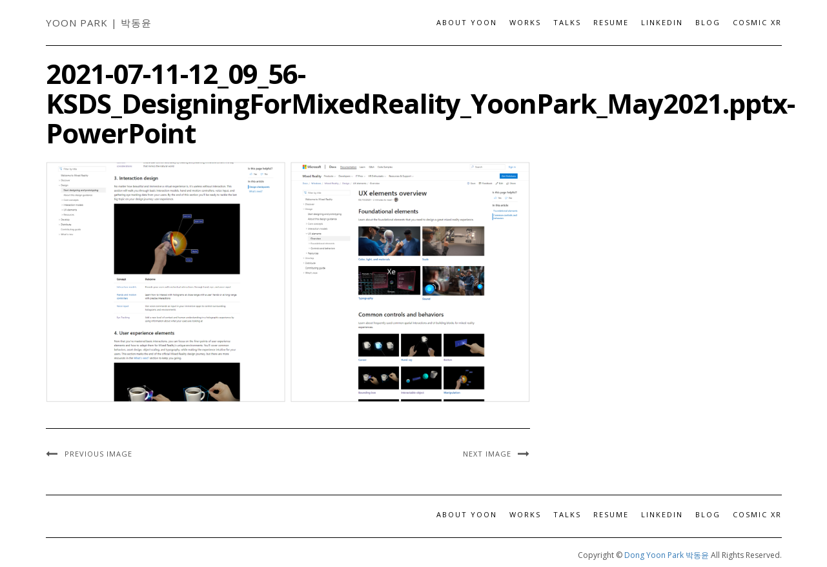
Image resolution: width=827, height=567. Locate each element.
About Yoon (466, 22)
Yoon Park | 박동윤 (99, 22)
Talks (567, 22)
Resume (611, 22)
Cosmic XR (757, 22)
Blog (707, 22)
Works (525, 22)
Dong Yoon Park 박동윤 (666, 555)
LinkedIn (662, 22)
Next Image (487, 454)
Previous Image (98, 454)
